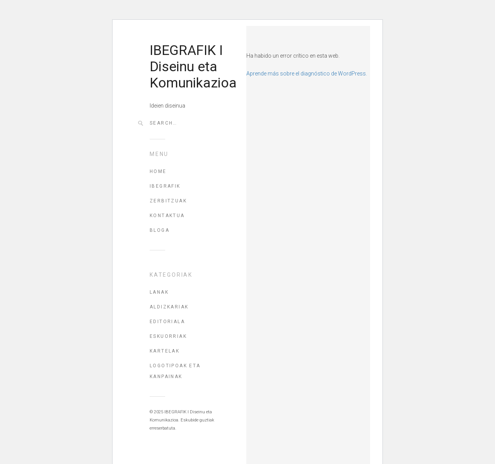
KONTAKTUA (167, 215)
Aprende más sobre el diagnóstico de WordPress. (306, 73)
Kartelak (164, 351)
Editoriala (167, 321)
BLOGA (159, 230)
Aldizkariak (169, 307)
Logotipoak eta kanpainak (175, 371)
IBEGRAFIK (165, 186)
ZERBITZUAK (168, 201)
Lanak (159, 292)
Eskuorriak (168, 336)
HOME (158, 171)
